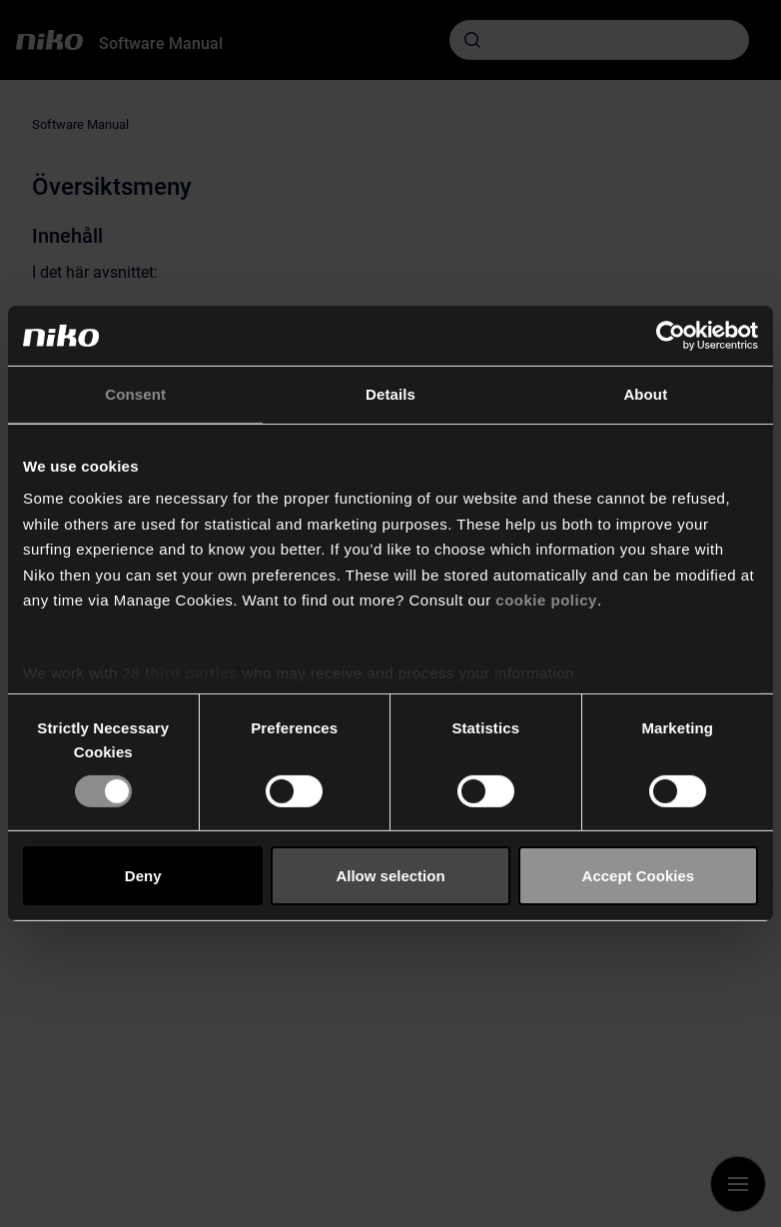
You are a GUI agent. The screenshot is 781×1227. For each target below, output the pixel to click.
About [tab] (645, 394)
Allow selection (390, 875)
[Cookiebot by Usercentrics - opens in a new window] (670, 336)
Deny (143, 875)
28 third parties (181, 671)
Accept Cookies (638, 875)
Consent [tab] (135, 394)
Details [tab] (390, 394)
